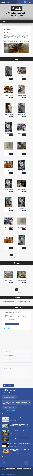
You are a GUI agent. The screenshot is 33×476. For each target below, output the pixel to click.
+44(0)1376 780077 (11, 407)
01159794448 (16, 16)
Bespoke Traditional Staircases (11, 170)
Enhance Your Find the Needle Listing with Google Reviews (20, 444)
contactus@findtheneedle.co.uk (9, 397)
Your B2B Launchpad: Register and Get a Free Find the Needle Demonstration (19, 425)
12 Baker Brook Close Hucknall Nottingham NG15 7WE (15, 316)
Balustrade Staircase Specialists (24, 76)
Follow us (5, 462)
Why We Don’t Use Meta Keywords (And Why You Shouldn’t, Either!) (19, 450)
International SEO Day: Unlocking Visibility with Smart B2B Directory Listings (19, 431)
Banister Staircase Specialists (11, 95)
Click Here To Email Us (12, 324)
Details (11, 78)
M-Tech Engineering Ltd (16, 13)
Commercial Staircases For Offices (25, 170)
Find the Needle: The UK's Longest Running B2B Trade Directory (19, 438)
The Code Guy (8, 469)
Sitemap (3, 474)
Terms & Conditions (16, 474)
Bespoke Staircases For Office (24, 133)
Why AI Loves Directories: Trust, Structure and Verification (19, 418)
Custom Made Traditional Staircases (12, 246)
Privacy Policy (9, 474)
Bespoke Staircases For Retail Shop (12, 152)
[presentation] (11, 381)
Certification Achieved (9, 280)
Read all (4, 453)
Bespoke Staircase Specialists (24, 114)
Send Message (8, 385)
